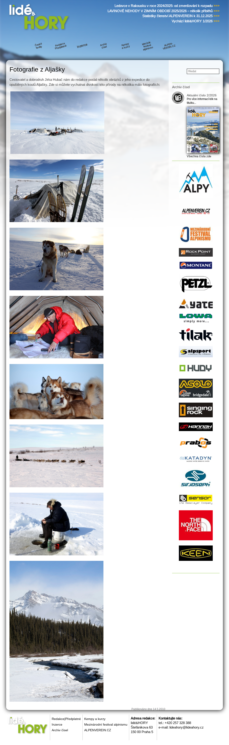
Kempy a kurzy (94, 719)
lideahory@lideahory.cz (186, 727)
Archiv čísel (60, 730)
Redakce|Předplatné (66, 719)
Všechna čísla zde (199, 156)
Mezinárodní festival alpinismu (105, 724)
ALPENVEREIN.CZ (97, 730)
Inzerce (57, 724)
